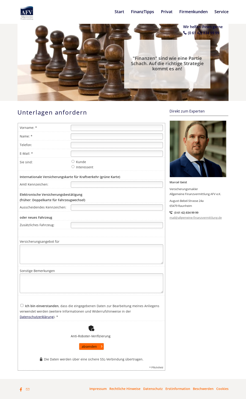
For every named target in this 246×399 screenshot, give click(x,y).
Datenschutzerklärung (37, 317)
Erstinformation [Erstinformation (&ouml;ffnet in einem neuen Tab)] (177, 389)
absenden (89, 346)
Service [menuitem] (221, 12)
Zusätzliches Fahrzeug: (37, 225)
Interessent (82, 167)
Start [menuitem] (119, 12)
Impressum (98, 389)
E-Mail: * (26, 153)
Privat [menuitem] (166, 12)
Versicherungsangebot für (39, 241)
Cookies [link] (222, 389)
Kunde (78, 162)
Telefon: (26, 145)
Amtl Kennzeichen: (34, 184)
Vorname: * (28, 127)
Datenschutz (153, 389)
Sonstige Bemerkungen (37, 271)
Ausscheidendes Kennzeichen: (43, 207)
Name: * (26, 136)
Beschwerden (203, 389)
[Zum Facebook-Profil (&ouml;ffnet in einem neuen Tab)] (20, 389)
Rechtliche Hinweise (124, 389)
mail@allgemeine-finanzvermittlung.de (196, 217)
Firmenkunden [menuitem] (193, 12)
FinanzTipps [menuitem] (142, 12)
